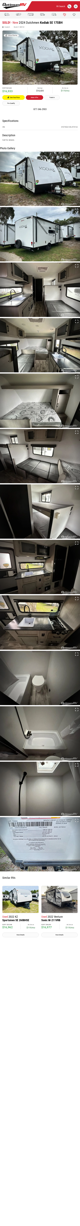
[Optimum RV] (14, 6)
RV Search (60, 6)
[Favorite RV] (73, 35)
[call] (69, 6)
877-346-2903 (40, 109)
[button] (4, 900)
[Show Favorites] (74, 15)
